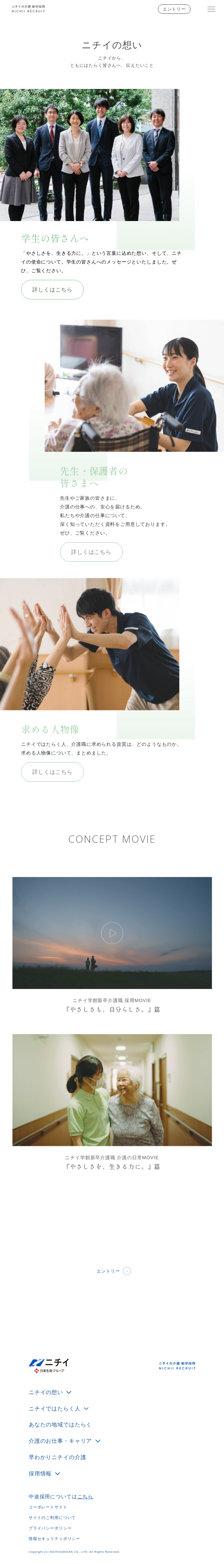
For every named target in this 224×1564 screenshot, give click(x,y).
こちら (85, 1496)
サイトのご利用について (52, 1517)
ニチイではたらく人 (55, 1408)
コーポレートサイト (48, 1507)
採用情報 (40, 1473)
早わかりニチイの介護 (57, 1457)
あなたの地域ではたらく (60, 1424)
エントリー (174, 9)
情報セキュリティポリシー (54, 1538)
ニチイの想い (46, 1392)
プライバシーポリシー (50, 1528)
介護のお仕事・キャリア (60, 1441)
